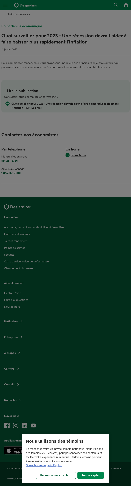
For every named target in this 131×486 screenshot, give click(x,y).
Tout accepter (90, 475)
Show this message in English (44, 465)
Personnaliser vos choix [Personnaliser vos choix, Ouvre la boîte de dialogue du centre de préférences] (56, 475)
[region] (65, 458)
